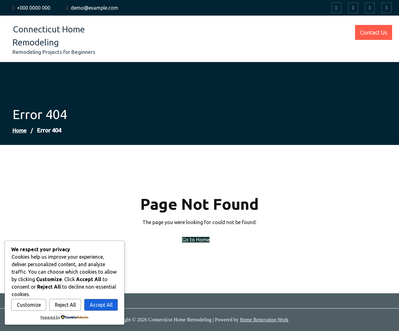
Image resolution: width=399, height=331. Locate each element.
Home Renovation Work (264, 319)
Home (19, 130)
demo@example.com (94, 8)
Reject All (65, 305)
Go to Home (195, 239)
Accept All (101, 305)
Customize (29, 305)
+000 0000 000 (33, 8)
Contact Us (373, 32)
